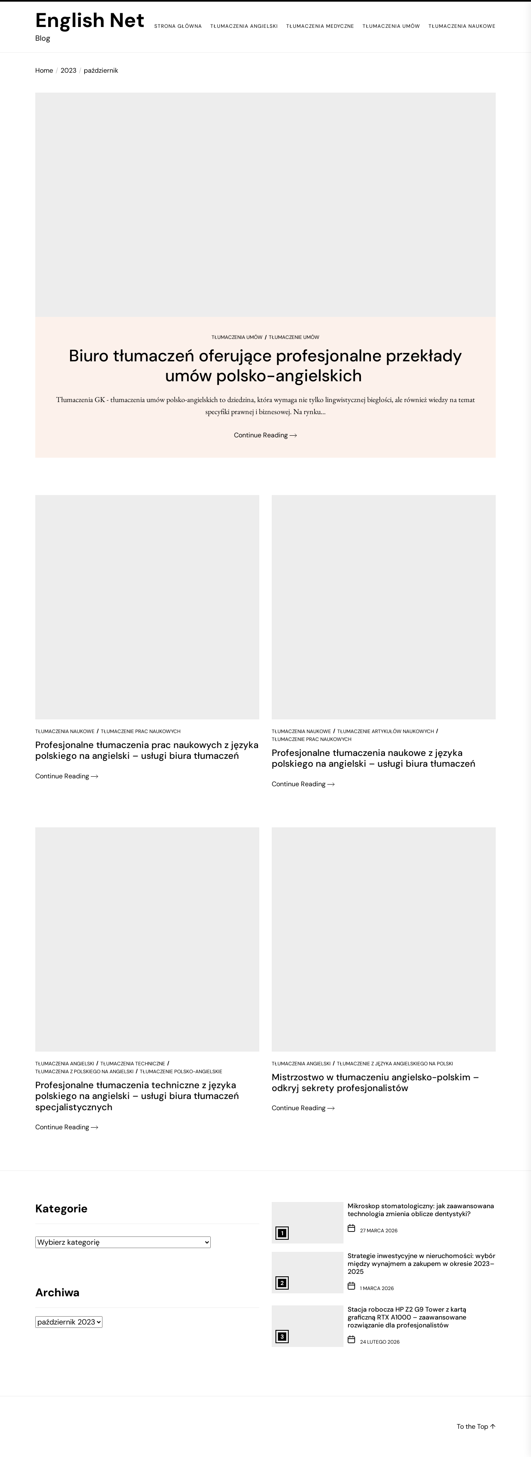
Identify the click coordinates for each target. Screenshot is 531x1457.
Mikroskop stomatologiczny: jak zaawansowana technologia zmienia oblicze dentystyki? (421, 1210)
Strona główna (178, 26)
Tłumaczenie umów (294, 337)
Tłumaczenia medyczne (320, 26)
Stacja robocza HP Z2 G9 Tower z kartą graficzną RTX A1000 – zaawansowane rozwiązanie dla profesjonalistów (407, 1317)
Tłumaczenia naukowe (462, 26)
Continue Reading (265, 435)
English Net (90, 20)
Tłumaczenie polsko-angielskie (181, 1071)
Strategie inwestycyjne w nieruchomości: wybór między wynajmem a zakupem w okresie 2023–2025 (421, 1263)
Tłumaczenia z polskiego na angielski (84, 1071)
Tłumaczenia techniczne (132, 1063)
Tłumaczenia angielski (244, 26)
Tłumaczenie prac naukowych (140, 731)
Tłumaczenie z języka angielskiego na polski (395, 1063)
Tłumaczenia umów (391, 26)
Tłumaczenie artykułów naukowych (385, 731)
